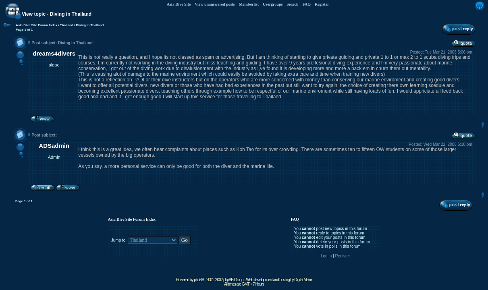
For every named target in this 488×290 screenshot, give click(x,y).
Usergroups (272, 4)
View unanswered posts (215, 4)
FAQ (307, 4)
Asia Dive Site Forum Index (36, 25)
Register (322, 4)
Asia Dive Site (179, 4)
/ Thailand (65, 25)
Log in (326, 256)
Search (292, 4)
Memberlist (249, 4)
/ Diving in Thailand (88, 25)
